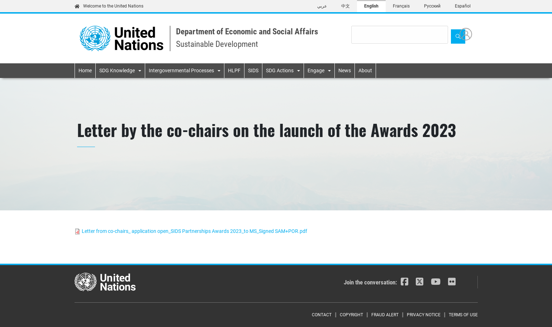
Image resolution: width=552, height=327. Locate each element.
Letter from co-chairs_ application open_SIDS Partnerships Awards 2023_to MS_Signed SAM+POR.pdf (194, 231)
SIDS (253, 70)
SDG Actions (280, 70)
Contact (322, 314)
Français (401, 6)
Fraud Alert (385, 314)
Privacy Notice (424, 314)
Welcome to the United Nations (109, 6)
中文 (345, 6)
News (344, 70)
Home (85, 70)
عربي (322, 6)
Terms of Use (463, 314)
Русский (432, 6)
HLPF (234, 70)
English (371, 6)
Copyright (351, 314)
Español (463, 6)
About (365, 70)
